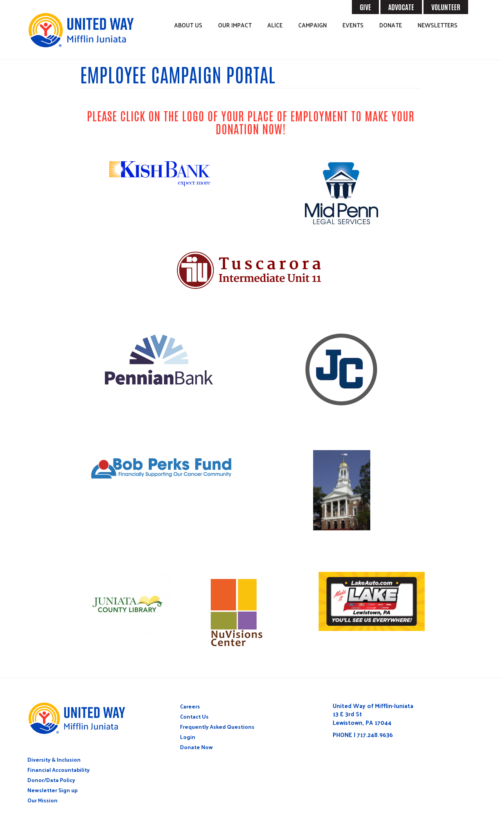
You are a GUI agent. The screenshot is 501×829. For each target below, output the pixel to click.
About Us (188, 25)
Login (187, 737)
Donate (390, 25)
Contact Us (194, 716)
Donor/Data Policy (51, 780)
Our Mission (42, 800)
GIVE (365, 6)
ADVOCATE (401, 6)
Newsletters (438, 25)
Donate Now (196, 747)
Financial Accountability (58, 770)
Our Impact (235, 25)
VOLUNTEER (445, 6)
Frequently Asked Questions (217, 727)
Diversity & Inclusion (54, 759)
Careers (190, 706)
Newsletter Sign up (52, 790)
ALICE (275, 25)
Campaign (312, 25)
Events (353, 25)
